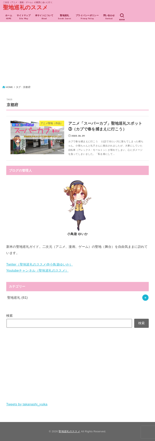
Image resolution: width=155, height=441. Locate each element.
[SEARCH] (122, 17)
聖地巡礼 (17, 297)
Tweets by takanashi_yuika (26, 404)
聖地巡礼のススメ (25, 7)
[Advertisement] (77, 54)
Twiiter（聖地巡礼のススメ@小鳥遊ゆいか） (39, 264)
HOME (9, 87)
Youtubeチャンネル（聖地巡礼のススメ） (37, 270)
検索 (9, 315)
